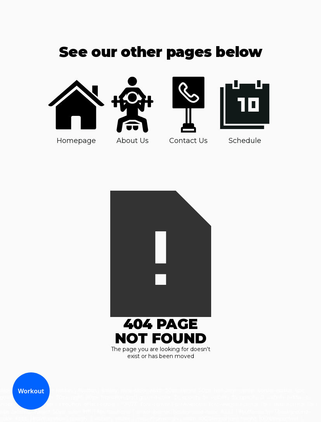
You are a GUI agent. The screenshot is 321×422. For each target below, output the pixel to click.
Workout (31, 391)
